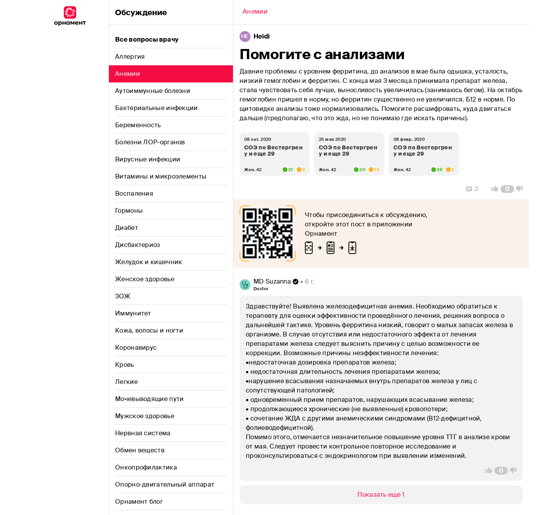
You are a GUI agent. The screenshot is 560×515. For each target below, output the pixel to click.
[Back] (255, 12)
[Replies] (472, 189)
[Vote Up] (492, 189)
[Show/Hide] (381, 494)
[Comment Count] (507, 189)
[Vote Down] (521, 189)
